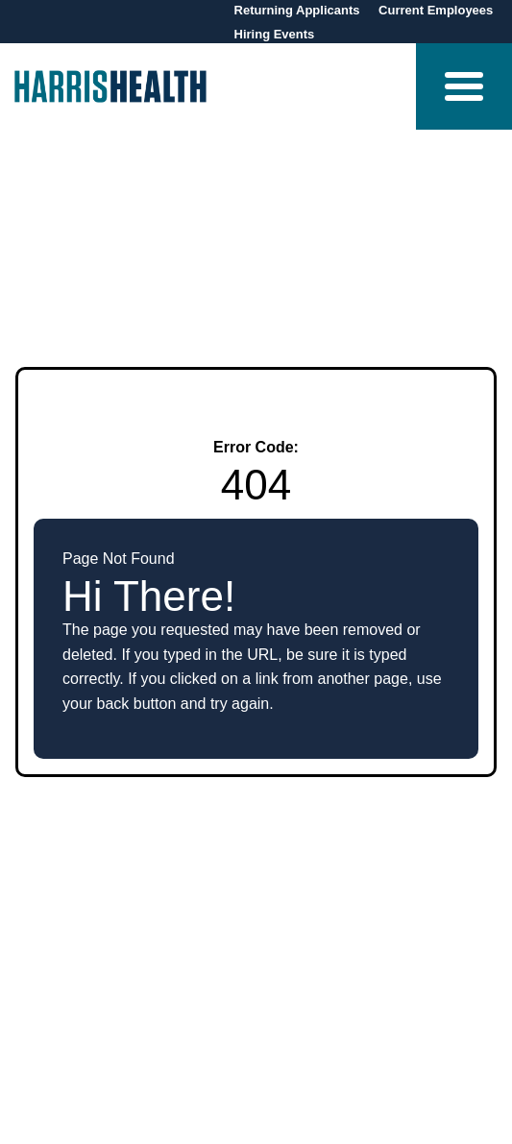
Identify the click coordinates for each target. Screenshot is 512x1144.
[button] (464, 86)
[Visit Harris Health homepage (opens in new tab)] (110, 86)
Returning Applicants (299, 10)
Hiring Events (274, 34)
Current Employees (435, 10)
